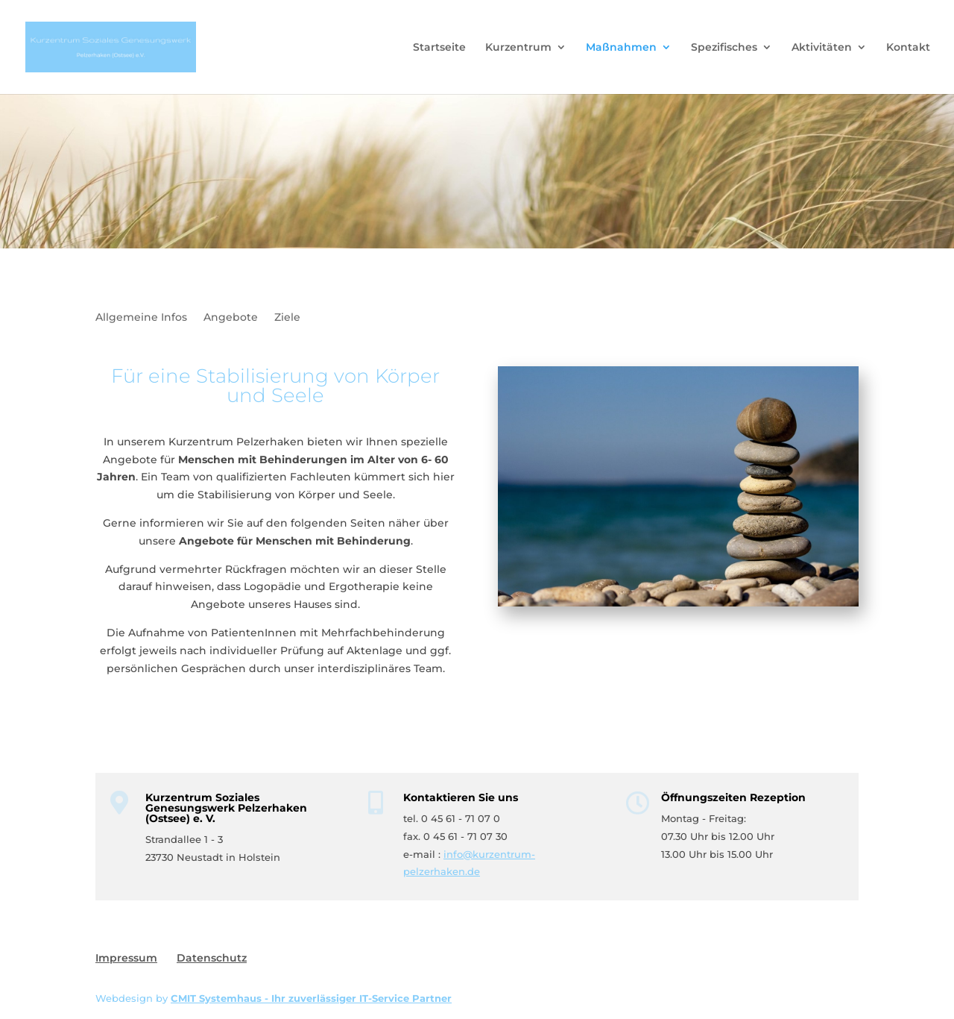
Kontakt (908, 48)
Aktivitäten (822, 48)
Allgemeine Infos (141, 318)
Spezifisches (724, 48)
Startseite (439, 48)
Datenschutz (212, 958)
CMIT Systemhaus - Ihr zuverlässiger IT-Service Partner (311, 998)
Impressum (126, 958)
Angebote (230, 318)
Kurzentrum (518, 48)
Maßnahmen (621, 48)
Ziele (287, 318)
